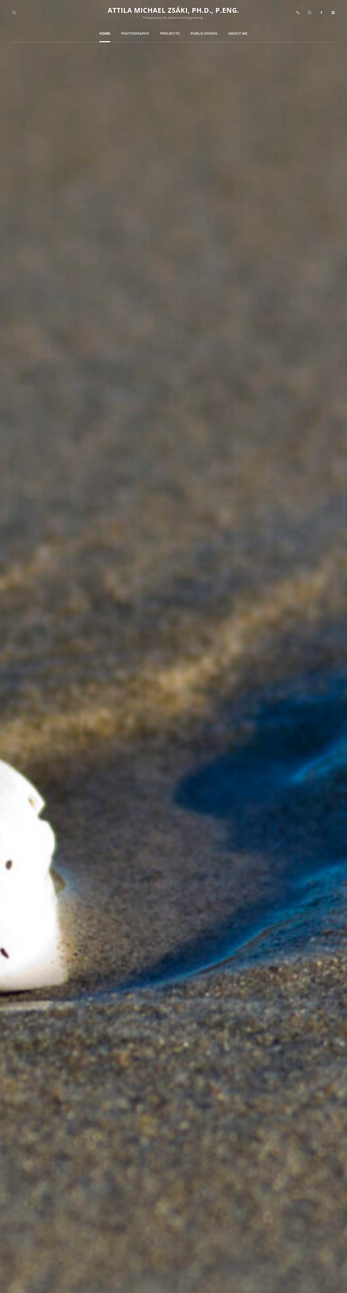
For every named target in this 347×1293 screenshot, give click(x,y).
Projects (170, 33)
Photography (135, 33)
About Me (237, 33)
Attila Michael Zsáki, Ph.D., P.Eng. (173, 10)
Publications (204, 33)
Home (105, 33)
